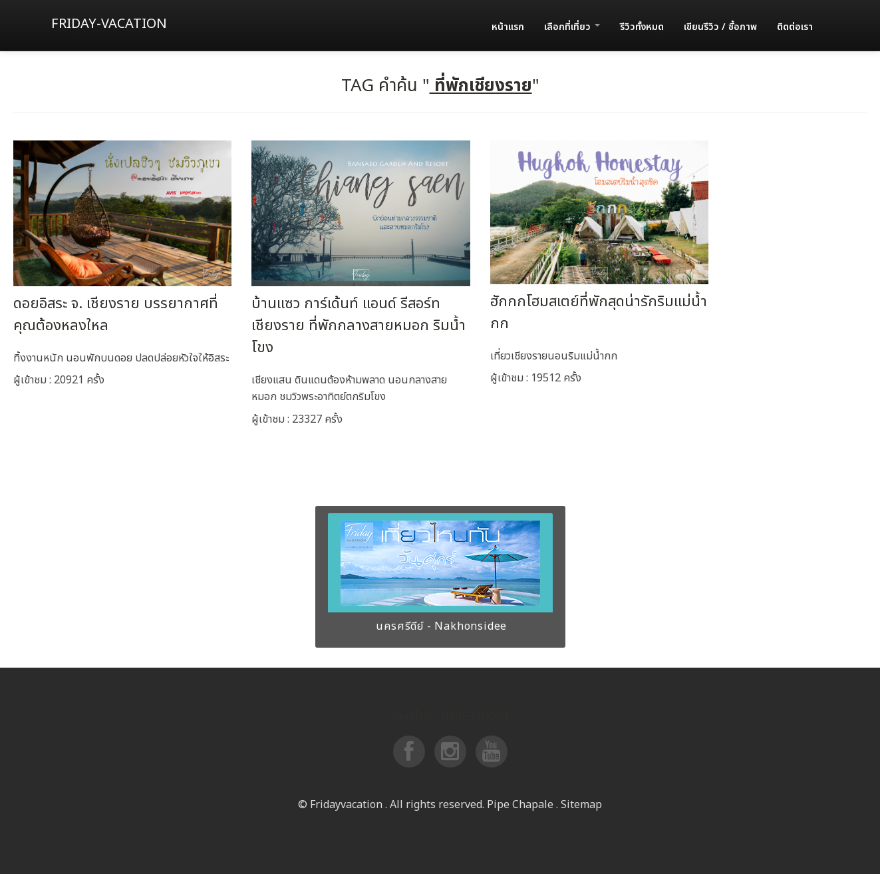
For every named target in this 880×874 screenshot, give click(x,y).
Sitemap (581, 805)
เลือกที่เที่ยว (572, 27)
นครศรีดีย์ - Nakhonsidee (440, 626)
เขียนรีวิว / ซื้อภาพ (720, 27)
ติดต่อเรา (795, 27)
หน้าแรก (508, 27)
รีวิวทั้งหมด (642, 27)
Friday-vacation (109, 24)
